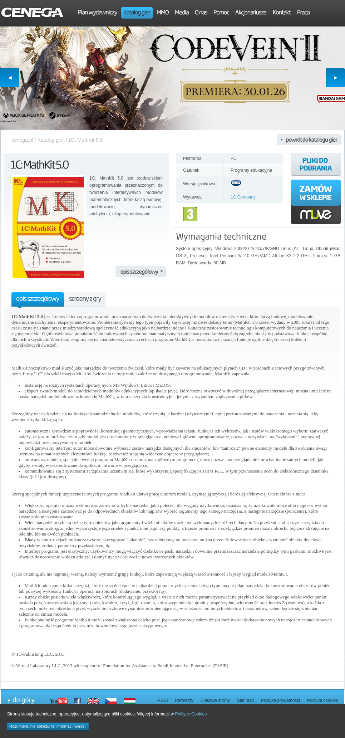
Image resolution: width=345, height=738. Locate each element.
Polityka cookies (322, 700)
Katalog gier (50, 140)
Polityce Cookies (191, 714)
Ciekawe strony (215, 700)
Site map (245, 700)
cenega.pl (22, 140)
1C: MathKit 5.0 (85, 140)
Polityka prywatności (280, 700)
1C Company (243, 197)
